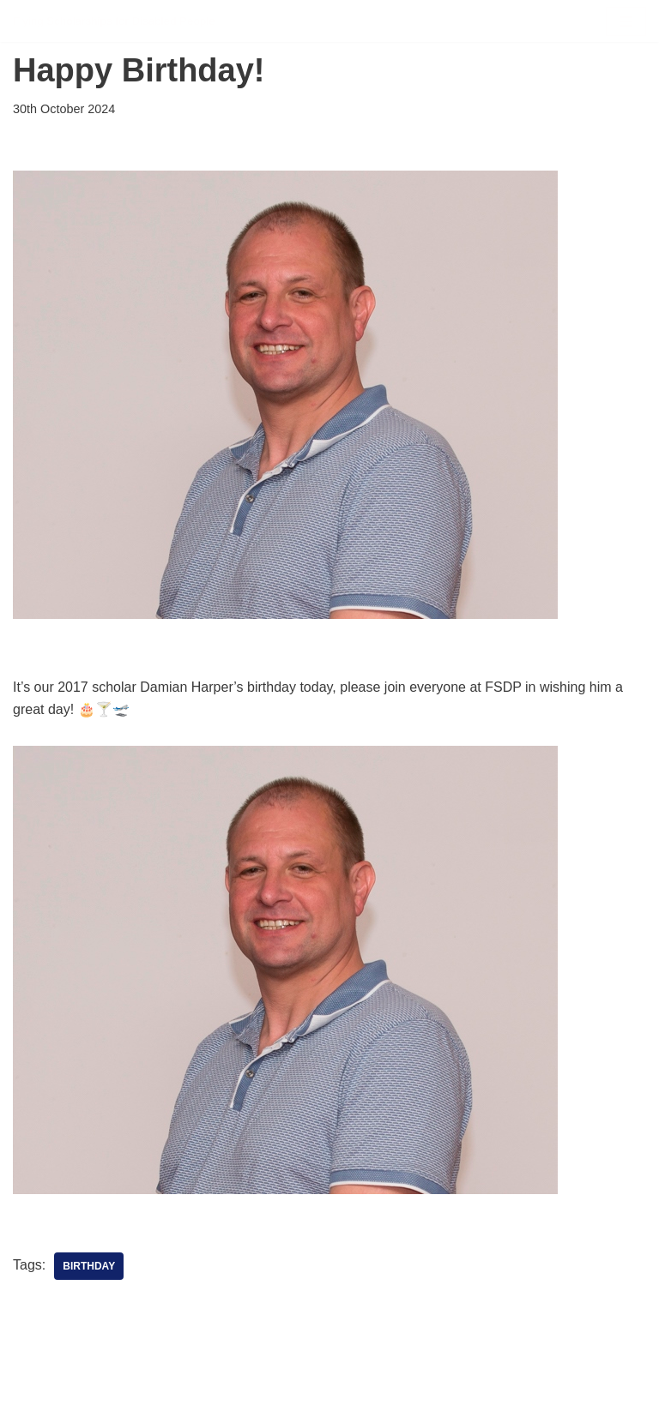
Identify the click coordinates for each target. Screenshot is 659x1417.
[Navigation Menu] (626, 21)
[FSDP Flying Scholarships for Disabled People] (114, 21)
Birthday (89, 1266)
